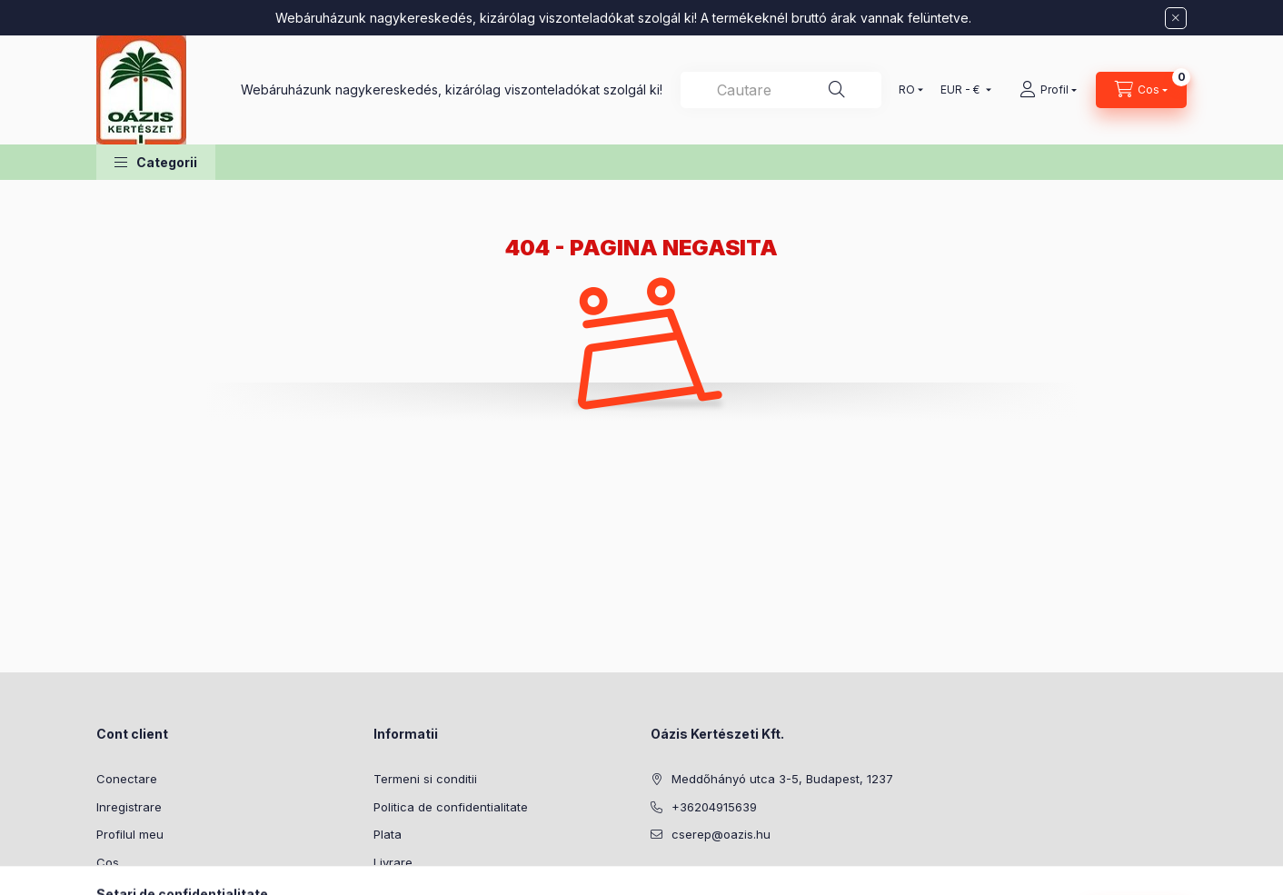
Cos (107, 862)
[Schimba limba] (906, 90)
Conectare (126, 778)
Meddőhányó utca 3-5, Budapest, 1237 (782, 778)
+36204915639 (714, 807)
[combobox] (781, 90)
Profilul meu (130, 834)
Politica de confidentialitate (450, 807)
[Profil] (1048, 90)
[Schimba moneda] (961, 90)
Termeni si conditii (425, 778)
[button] (155, 162)
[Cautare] (837, 90)
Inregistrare (129, 807)
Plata (387, 834)
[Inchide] (1176, 18)
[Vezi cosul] (1141, 90)
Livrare (393, 862)
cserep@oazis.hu (721, 834)
